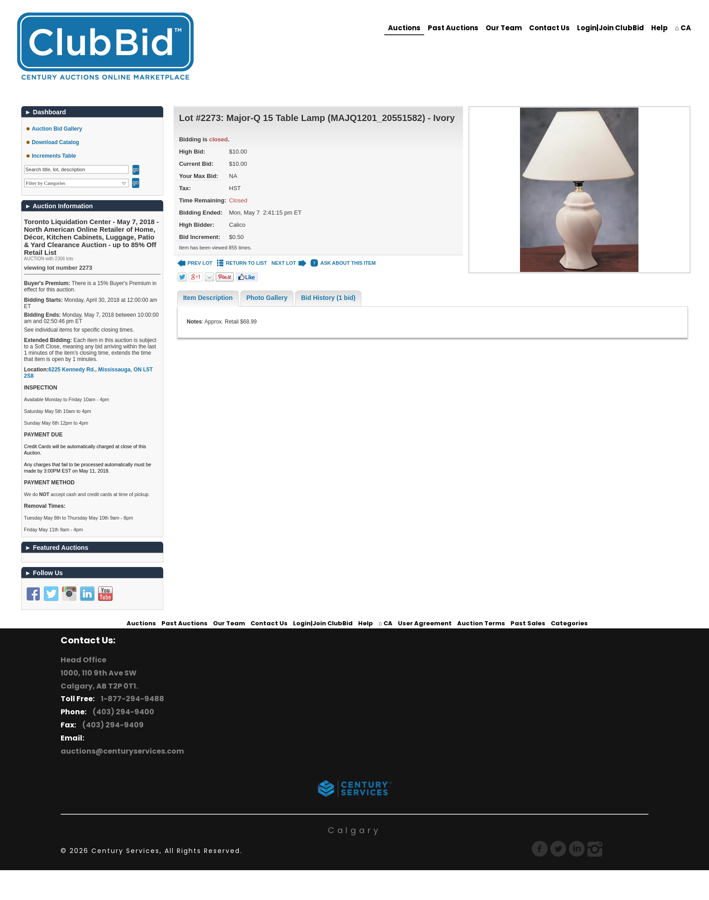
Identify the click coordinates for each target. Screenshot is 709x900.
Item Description (208, 297)
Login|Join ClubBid (610, 28)
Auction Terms (481, 623)
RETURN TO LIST (242, 263)
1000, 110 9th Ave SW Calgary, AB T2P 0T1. (99, 679)
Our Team (504, 28)
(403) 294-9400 (122, 712)
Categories (569, 623)
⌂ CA (683, 28)
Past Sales (527, 623)
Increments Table (54, 156)
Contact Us (549, 28)
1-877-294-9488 (131, 699)
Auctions (404, 28)
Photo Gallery (267, 297)
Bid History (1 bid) (328, 297)
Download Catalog (55, 142)
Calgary (354, 830)
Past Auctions (453, 28)
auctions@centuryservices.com (122, 751)
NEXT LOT (288, 263)
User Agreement (425, 623)
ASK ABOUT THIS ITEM (343, 263)
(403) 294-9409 (112, 725)
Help (659, 28)
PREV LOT (195, 263)
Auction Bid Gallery (57, 129)
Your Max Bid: (198, 176)
